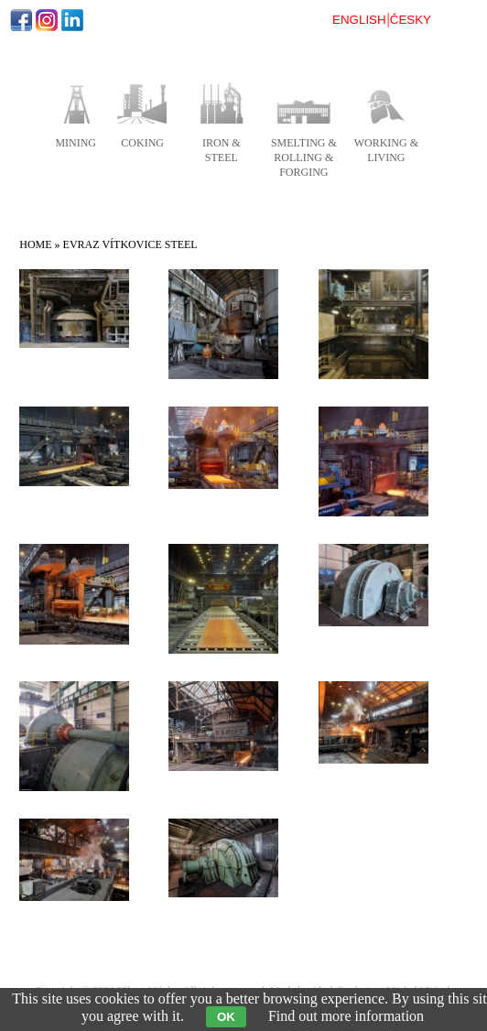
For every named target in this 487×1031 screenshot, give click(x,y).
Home (35, 244)
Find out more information (346, 1016)
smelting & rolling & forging (304, 157)
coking (142, 142)
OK (226, 1017)
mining (75, 142)
